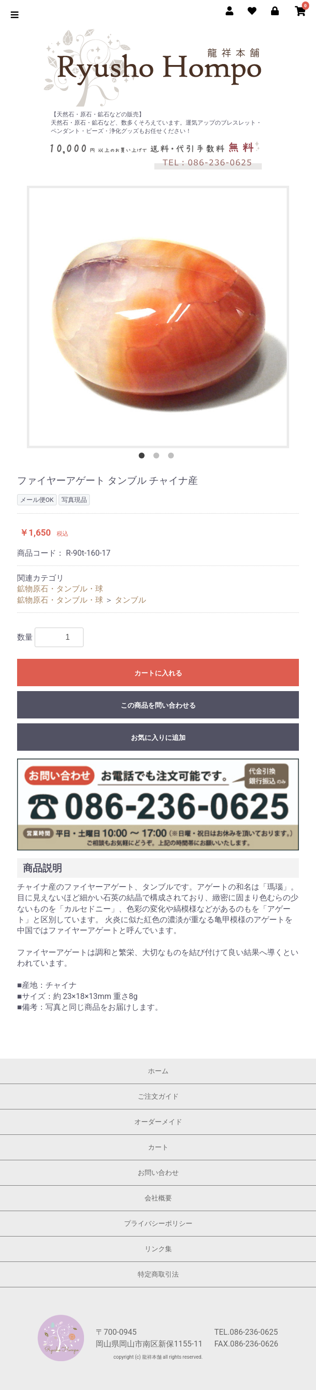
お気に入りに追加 (158, 737)
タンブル (130, 600)
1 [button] (143, 457)
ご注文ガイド (158, 1096)
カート (158, 1147)
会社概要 (158, 1198)
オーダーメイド (158, 1122)
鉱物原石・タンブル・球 (60, 588)
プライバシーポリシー (158, 1223)
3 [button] (173, 457)
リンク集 (158, 1249)
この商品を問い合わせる (158, 705)
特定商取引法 (158, 1274)
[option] (158, 317)
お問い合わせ (158, 1172)
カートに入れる (158, 673)
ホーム (158, 1071)
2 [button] (158, 457)
